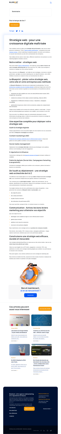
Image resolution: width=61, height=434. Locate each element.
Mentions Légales (27, 429)
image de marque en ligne (31, 155)
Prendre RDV (30, 295)
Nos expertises (13, 410)
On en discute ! (14, 24)
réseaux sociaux (13, 52)
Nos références (13, 413)
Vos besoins (12, 407)
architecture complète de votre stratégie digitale (21, 87)
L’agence (11, 416)
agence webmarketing (23, 65)
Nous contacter (29, 408)
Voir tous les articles (45, 308)
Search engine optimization (31, 50)
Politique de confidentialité (15, 429)
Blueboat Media (46, 408)
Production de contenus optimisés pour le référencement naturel (25, 138)
